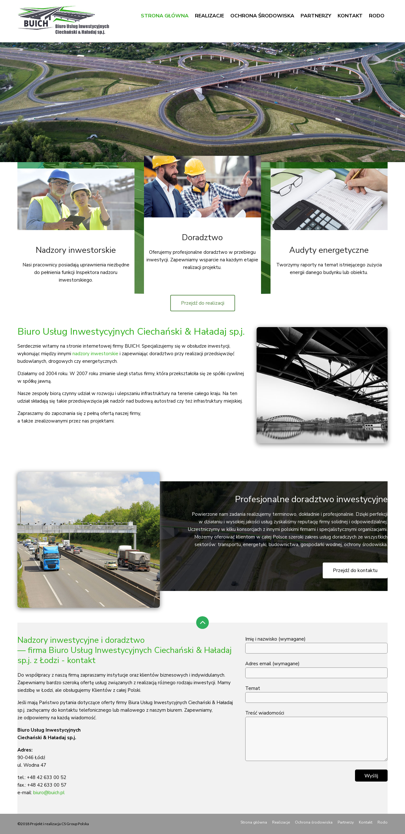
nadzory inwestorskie (95, 353)
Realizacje (209, 15)
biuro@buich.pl (49, 792)
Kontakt (350, 15)
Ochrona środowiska (262, 15)
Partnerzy (316, 15)
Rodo (376, 15)
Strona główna (165, 15)
